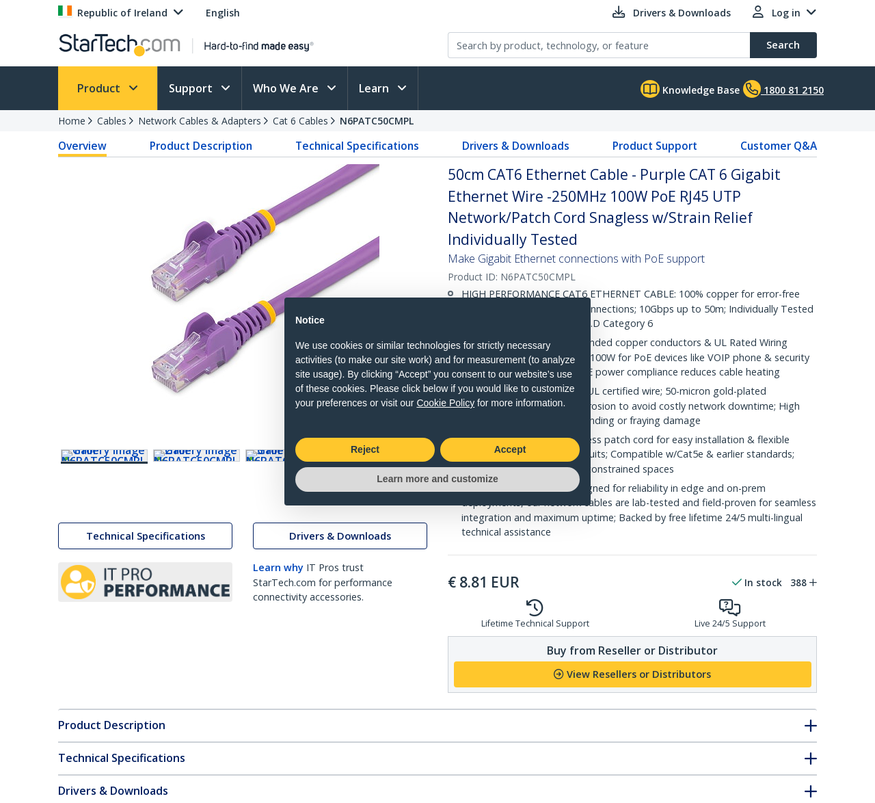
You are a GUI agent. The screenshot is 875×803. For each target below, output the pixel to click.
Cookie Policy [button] (445, 402)
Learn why (278, 597)
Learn (375, 88)
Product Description (201, 145)
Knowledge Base (690, 89)
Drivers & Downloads (515, 145)
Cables (111, 120)
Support (192, 88)
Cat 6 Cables (300, 120)
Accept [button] (510, 449)
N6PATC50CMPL (377, 120)
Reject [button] (365, 449)
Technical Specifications (357, 145)
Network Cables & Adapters (199, 120)
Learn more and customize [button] (437, 478)
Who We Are (287, 88)
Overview (82, 145)
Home (71, 120)
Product (100, 88)
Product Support (654, 145)
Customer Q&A (778, 145)
